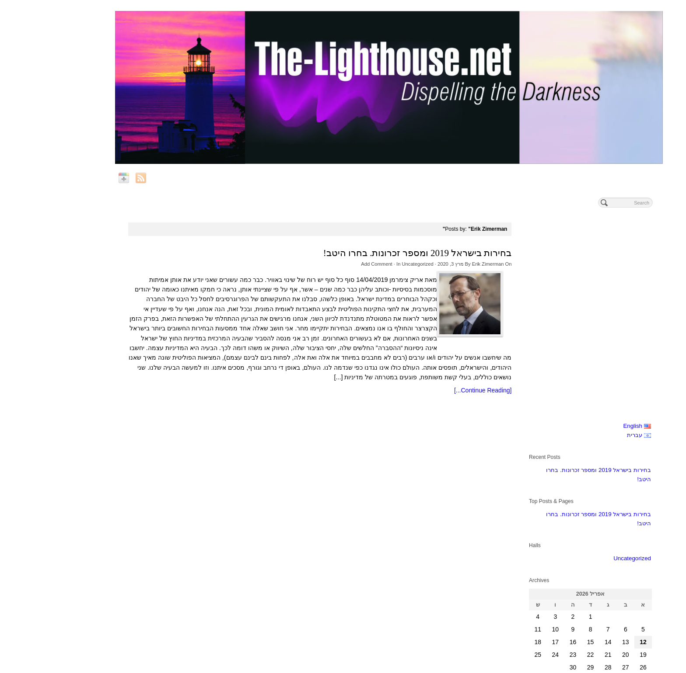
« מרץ (597, 477)
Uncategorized (371, 264)
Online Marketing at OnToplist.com (639, 668)
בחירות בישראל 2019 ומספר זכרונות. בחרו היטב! (371, 253)
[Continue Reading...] (437, 390)
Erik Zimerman (442, 264)
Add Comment (330, 264)
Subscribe (588, 580)
